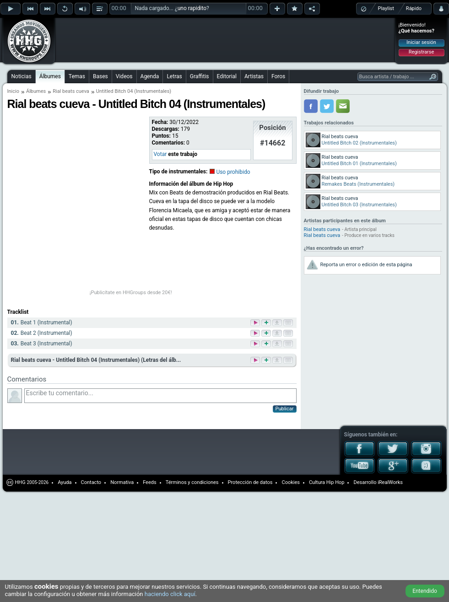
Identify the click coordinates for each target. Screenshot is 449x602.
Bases (100, 76)
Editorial (227, 76)
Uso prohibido (233, 172)
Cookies (290, 482)
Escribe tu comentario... (160, 395)
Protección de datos (250, 482)
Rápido (414, 8)
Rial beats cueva (71, 91)
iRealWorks (390, 482)
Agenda (150, 76)
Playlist (386, 8)
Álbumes (50, 76)
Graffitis (199, 76)
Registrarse (421, 52)
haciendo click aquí (170, 594)
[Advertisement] (115, 33)
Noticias (21, 76)
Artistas (254, 76)
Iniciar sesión (421, 42)
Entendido (424, 591)
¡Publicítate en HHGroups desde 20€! (131, 293)
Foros (278, 76)
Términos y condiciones (192, 482)
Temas (77, 76)
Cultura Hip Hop (327, 482)
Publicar (285, 409)
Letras (174, 76)
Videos (124, 76)
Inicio (13, 91)
